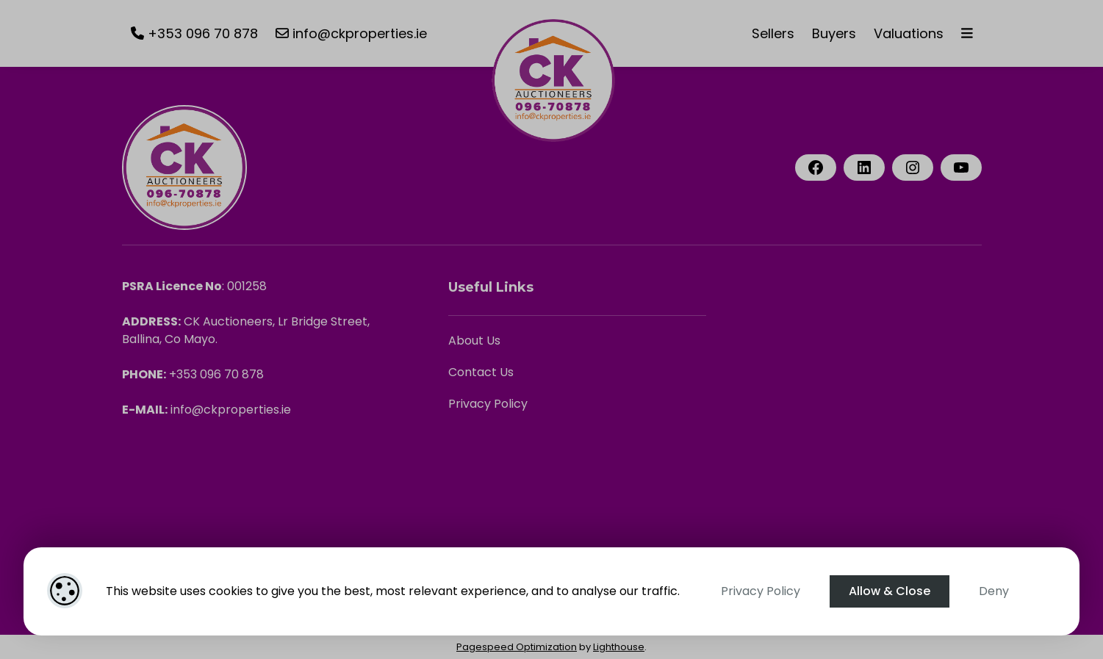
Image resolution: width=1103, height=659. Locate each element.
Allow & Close (889, 591)
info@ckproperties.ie (351, 33)
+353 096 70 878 (194, 33)
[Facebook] (815, 167)
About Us (474, 340)
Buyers (834, 33)
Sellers (773, 33)
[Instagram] (912, 167)
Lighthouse (618, 647)
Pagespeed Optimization (516, 647)
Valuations (909, 33)
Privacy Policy (760, 591)
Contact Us (481, 372)
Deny (994, 591)
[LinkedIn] (864, 167)
